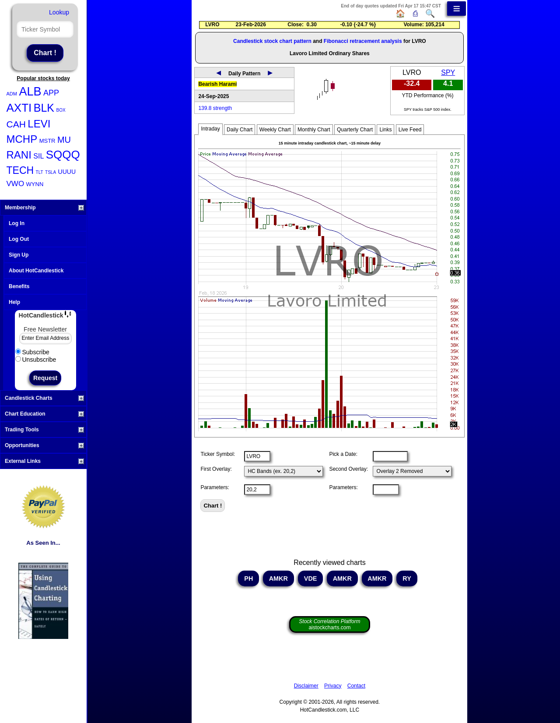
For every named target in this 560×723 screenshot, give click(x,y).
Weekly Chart (275, 130)
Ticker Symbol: (217, 454)
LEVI (39, 124)
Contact (356, 686)
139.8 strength (215, 108)
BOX (60, 110)
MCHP (22, 139)
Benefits (19, 286)
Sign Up (18, 255)
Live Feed (410, 130)
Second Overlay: (348, 469)
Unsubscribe (35, 359)
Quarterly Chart (355, 130)
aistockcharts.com (329, 624)
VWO (15, 184)
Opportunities (44, 445)
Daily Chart (239, 130)
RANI (19, 155)
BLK (44, 108)
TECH (20, 170)
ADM (12, 93)
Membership (44, 208)
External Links (44, 461)
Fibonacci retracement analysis (363, 41)
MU (64, 140)
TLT (39, 172)
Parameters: (214, 487)
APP (51, 92)
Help (14, 302)
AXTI (19, 107)
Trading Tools (44, 430)
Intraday (210, 129)
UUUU (67, 171)
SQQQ (63, 154)
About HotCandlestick (36, 271)
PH (248, 578)
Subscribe (32, 352)
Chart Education (44, 414)
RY (407, 578)
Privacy (332, 686)
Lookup (59, 12)
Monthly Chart (314, 130)
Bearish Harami (217, 84)
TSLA (50, 172)
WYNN (35, 184)
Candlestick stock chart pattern (272, 41)
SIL (38, 156)
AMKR (278, 578)
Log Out (19, 239)
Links (385, 130)
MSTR (47, 141)
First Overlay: (215, 469)
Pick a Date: (343, 454)
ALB (30, 91)
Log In (16, 223)
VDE (310, 578)
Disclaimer (306, 686)
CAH (16, 124)
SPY (448, 72)
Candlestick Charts (44, 398)
